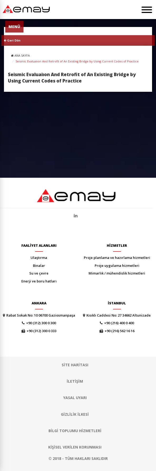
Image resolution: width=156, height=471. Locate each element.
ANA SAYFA (22, 55)
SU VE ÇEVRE (38, 273)
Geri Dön (12, 40)
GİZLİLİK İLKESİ (75, 414)
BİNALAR (39, 265)
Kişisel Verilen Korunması (74, 447)
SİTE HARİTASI (75, 364)
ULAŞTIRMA (39, 257)
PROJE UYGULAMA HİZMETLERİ (117, 265)
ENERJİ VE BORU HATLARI (39, 281)
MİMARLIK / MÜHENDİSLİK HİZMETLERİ (117, 273)
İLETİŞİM (75, 381)
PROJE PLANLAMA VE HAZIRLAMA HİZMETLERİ (117, 257)
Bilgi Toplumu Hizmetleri (74, 430)
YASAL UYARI (75, 397)
